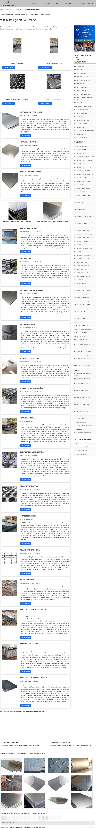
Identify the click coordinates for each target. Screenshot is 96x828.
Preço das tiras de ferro (80, 408)
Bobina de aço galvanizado (81, 76)
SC (29, 782)
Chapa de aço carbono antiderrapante (80, 142)
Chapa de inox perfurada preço (82, 255)
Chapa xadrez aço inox (80, 311)
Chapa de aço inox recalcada (82, 181)
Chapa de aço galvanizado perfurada (84, 156)
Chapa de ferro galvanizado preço (83, 237)
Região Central (5, 797)
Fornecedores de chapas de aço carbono (82, 369)
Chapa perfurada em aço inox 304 (83, 294)
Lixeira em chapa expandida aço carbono (82, 374)
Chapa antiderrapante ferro (82, 116)
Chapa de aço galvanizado (81, 153)
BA (41, 782)
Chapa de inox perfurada (81, 251)
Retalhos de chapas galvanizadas (83, 415)
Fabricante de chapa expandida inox (83, 351)
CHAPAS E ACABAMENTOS (80, 454)
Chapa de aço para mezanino (82, 188)
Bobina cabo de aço (79, 66)
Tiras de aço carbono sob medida (83, 425)
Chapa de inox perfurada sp (81, 258)
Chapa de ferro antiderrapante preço (84, 216)
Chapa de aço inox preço (80, 178)
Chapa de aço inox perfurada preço (83, 174)
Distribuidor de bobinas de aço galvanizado (82, 340)
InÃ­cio (51, 813)
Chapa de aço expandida (80, 149)
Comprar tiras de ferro (80, 332)
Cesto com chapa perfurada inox (83, 106)
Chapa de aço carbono (80, 134)
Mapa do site (74, 813)
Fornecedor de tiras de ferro (82, 362)
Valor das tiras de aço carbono (82, 432)
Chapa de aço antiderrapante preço (84, 131)
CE (45, 782)
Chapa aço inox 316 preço (80, 113)
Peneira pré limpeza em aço (81, 390)
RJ (9, 782)
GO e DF (50, 782)
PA (59, 782)
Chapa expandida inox (80, 269)
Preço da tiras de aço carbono (82, 404)
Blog (58, 4)
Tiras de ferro (78, 429)
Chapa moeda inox (34, 14)
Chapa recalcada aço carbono (82, 304)
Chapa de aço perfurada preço (82, 195)
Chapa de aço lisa (79, 185)
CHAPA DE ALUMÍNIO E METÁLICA (82, 447)
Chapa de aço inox (79, 163)
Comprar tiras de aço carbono (82, 329)
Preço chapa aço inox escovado (82, 397)
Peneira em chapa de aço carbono (83, 387)
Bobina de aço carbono (80, 73)
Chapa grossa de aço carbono (82, 276)
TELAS (75, 443)
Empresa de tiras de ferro (81, 348)
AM (55, 782)
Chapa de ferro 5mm (79, 209)
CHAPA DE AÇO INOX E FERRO (81, 450)
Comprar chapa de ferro (80, 325)
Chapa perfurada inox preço (81, 301)
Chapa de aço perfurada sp (81, 199)
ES (17, 782)
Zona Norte (13, 797)
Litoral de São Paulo (56, 797)
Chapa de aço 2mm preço (80, 123)
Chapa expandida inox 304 (21, 14)
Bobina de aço (78, 69)
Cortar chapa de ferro (80, 336)
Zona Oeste (21, 797)
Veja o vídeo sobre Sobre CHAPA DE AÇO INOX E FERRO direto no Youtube (70, 710)
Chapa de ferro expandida (81, 220)
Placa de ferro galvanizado (81, 394)
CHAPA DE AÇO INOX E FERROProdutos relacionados (82, 58)
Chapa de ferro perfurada (81, 244)
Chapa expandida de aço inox (81, 266)
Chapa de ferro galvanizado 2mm (83, 234)
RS (33, 782)
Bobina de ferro (78, 102)
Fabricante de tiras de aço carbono (83, 355)
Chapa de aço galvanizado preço (83, 160)
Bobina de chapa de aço (80, 91)
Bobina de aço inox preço (80, 87)
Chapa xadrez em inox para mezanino (84, 315)
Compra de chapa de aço (80, 322)
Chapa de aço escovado (80, 146)
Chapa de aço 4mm (79, 127)
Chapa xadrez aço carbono (81, 308)
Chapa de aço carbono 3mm (81, 138)
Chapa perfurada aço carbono (82, 290)
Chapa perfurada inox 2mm (81, 297)
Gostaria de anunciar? (86, 3)
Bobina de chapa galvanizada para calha (83, 98)
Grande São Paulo (45, 797)
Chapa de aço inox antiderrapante (83, 167)
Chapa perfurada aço (80, 287)
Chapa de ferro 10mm (79, 206)
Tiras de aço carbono (80, 418)
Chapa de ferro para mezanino (82, 241)
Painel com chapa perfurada (82, 383)
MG (13, 782)
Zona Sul (29, 797)
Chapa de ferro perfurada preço (83, 248)
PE (37, 782)
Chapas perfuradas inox (46, 14)
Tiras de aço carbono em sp (81, 422)
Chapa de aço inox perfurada (82, 170)
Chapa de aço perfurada (80, 192)
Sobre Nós (46, 4)
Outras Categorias (82, 439)
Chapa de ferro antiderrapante (82, 213)
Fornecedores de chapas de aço (82, 365)
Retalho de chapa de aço (80, 411)
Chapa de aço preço (79, 202)
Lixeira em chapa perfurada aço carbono (82, 379)
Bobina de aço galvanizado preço (83, 80)
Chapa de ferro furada (80, 227)
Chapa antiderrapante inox (81, 120)
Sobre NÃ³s (58, 813)
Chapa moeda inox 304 (80, 283)
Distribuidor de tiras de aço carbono (84, 344)
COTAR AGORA (9, 67)
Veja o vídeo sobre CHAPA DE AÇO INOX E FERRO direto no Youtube (20, 710)
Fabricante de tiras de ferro (82, 358)
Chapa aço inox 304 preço (81, 109)
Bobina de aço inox (79, 84)
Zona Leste (36, 797)
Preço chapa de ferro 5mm (81, 401)
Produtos (69, 4)
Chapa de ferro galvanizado (81, 230)
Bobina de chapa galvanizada (82, 94)
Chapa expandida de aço (80, 262)
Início (34, 4)
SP (21, 782)
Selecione (4, 782)
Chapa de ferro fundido (80, 223)
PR (25, 782)
